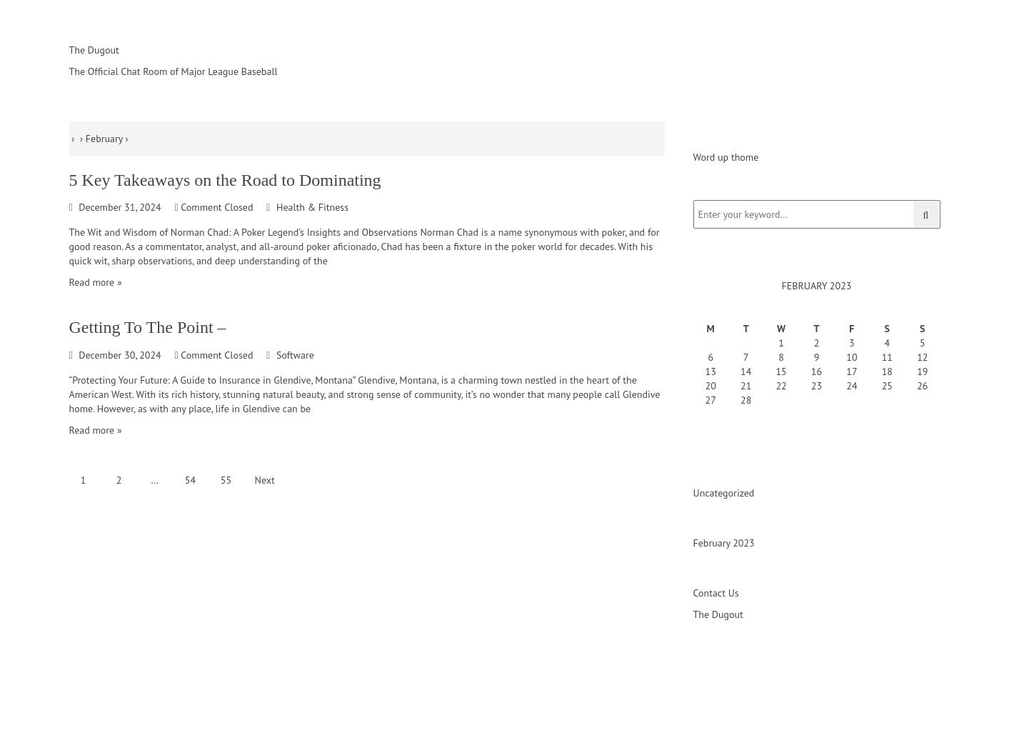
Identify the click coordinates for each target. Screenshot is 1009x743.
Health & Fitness (312, 207)
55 (226, 480)
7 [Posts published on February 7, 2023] (746, 357)
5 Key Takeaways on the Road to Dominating (225, 180)
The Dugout (718, 614)
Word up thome (726, 157)
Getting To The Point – (147, 327)
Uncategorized (724, 493)
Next (265, 480)
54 (190, 480)
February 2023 (724, 543)
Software (295, 355)
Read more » (95, 282)
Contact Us (716, 593)
